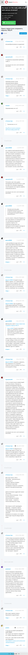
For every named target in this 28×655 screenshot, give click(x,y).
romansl (7, 105)
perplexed (8, 569)
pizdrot (7, 627)
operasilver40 (9, 57)
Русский (5, 33)
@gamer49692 (9, 280)
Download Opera (9, 22)
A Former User (9, 41)
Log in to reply (23, 33)
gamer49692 (9, 147)
